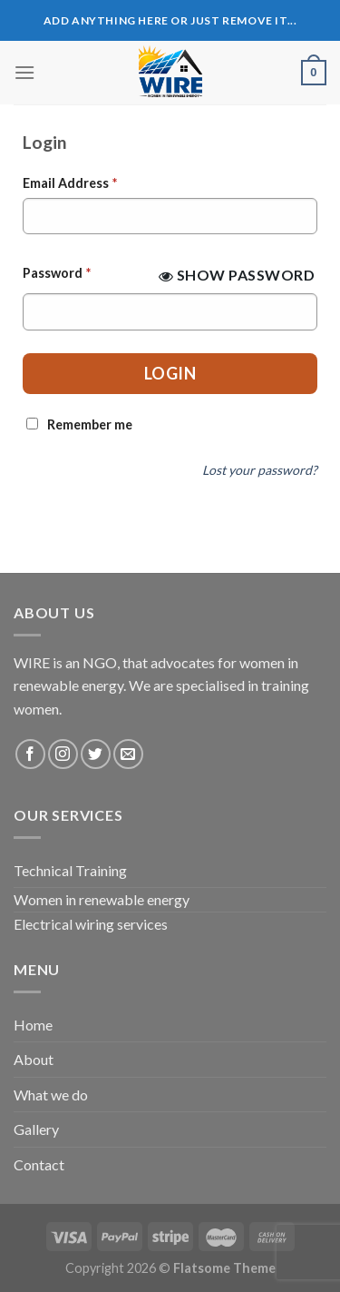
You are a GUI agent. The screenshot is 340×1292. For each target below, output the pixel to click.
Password (57, 273)
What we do (51, 1094)
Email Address (70, 183)
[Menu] (24, 72)
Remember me (89, 424)
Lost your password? (259, 470)
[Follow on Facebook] (30, 754)
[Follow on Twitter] (96, 754)
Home (33, 1024)
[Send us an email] (128, 754)
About (33, 1059)
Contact (39, 1164)
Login (170, 373)
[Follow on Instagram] (63, 754)
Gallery (36, 1129)
